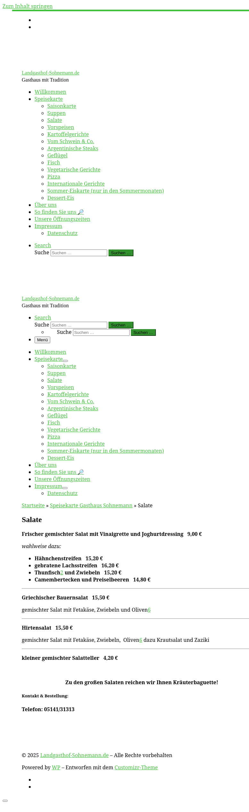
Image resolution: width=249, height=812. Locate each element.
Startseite (33, 505)
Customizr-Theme (136, 767)
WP (56, 767)
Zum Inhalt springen (28, 6)
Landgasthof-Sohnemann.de (74, 755)
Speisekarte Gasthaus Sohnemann (91, 505)
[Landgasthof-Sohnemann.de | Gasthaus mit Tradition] (62, 66)
